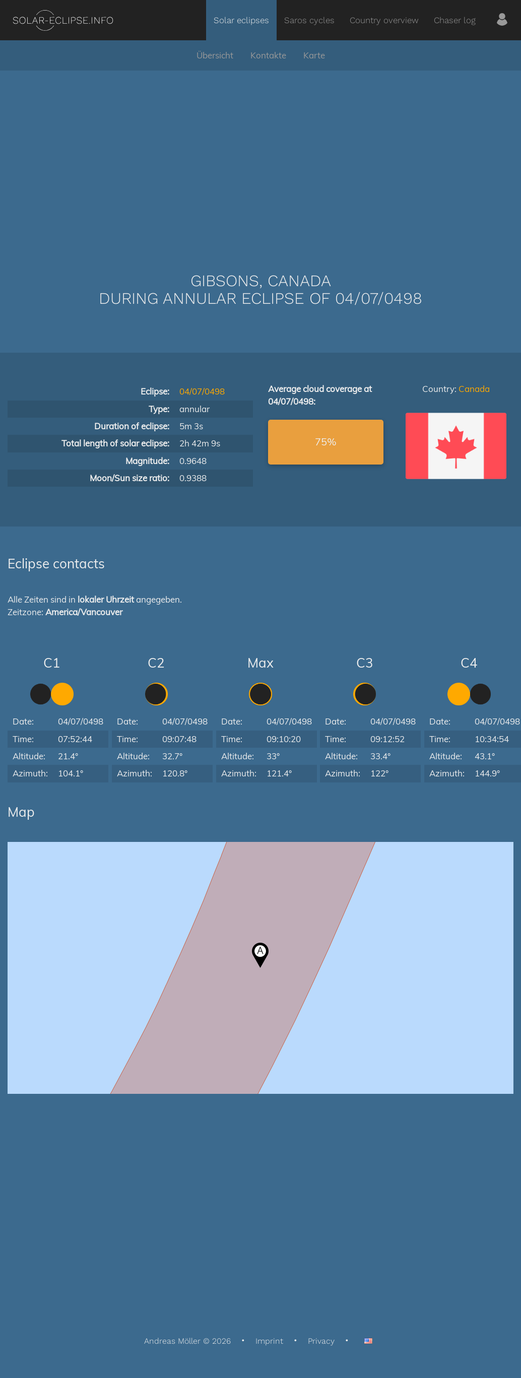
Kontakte (268, 55)
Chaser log (455, 20)
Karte (314, 55)
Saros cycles (309, 20)
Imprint (269, 1341)
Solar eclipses (241, 20)
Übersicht (215, 55)
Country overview (384, 20)
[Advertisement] (260, 156)
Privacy (321, 1341)
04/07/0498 (202, 391)
